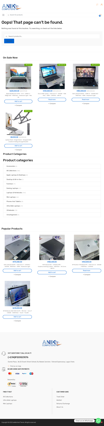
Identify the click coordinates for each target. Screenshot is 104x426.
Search (9, 41)
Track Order (60, 397)
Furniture (8, 184)
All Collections (9, 171)
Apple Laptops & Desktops (14, 175)
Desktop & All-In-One (12, 179)
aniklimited (16, 422)
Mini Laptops (9, 197)
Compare (19, 105)
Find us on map (14, 366)
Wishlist (59, 400)
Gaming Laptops (10, 188)
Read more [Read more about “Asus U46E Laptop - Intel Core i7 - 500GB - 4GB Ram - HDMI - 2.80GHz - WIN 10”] (52, 99)
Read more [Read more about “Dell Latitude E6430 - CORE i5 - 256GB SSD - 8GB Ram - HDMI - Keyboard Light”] (85, 99)
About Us (59, 407)
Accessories (9, 166)
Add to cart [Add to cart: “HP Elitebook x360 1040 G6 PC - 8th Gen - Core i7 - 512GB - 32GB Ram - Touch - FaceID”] (17, 317)
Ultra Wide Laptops (11, 206)
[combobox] (52, 15)
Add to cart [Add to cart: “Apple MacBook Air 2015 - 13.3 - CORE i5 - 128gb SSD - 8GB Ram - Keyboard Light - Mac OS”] (18, 101)
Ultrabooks (8, 210)
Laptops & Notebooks (12, 193)
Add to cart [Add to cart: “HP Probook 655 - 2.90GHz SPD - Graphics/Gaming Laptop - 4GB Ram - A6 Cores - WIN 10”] (52, 272)
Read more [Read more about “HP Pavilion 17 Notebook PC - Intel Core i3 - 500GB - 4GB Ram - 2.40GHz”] (86, 270)
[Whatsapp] (98, 420)
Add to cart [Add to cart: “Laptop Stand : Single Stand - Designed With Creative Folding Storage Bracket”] (18, 146)
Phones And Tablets (12, 201)
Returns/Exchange (63, 404)
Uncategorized (10, 215)
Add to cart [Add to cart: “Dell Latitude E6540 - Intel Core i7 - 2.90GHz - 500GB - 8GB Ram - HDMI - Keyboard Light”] (17, 270)
